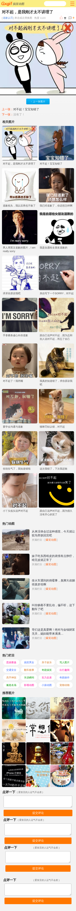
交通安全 (11, 669)
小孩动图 (47, 685)
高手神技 (11, 677)
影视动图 (29, 685)
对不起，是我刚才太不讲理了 (19, 163)
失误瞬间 (29, 677)
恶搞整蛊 (11, 662)
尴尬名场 (11, 685)
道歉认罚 (8, 18)
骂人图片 (64, 662)
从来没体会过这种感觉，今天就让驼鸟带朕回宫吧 (53, 533)
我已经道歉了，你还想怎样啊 (56, 205)
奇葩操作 (64, 677)
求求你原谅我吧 (11, 293)
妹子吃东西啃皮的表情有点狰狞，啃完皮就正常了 (53, 557)
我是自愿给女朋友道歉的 (53, 247)
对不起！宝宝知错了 (26, 109)
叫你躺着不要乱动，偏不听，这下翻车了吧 (53, 607)
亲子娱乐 (47, 662)
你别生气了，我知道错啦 (17, 468)
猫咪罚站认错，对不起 (52, 426)
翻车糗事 (29, 669)
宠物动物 (64, 685)
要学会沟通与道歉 (13, 426)
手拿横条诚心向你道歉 (15, 335)
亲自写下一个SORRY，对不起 (57, 293)
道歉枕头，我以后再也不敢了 (19, 205)
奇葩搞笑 (47, 669)
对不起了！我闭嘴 (13, 380)
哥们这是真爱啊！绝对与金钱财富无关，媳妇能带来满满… (53, 631)
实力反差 (47, 677)
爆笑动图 (51, 539)
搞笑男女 (29, 662)
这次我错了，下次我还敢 (53, 468)
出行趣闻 (64, 669)
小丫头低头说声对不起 (15, 510)
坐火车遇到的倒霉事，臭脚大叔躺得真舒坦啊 (53, 582)
